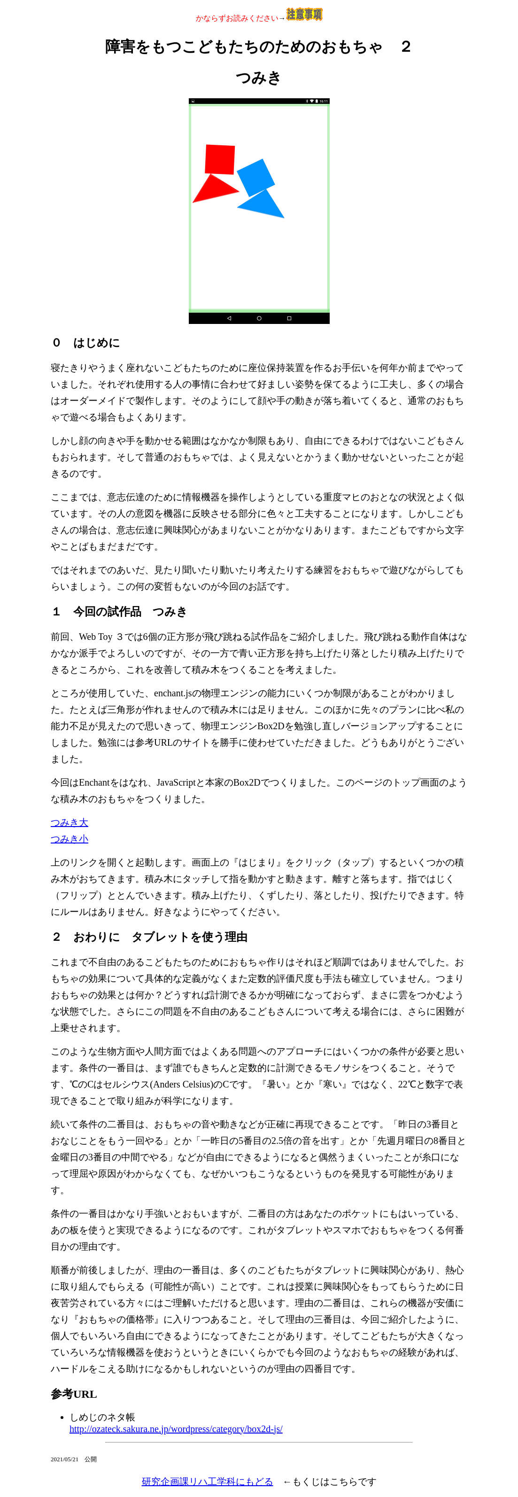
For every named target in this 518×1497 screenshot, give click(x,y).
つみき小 (69, 839)
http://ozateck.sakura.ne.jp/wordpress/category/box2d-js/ (176, 1429)
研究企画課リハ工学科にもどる (207, 1481)
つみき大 (69, 822)
